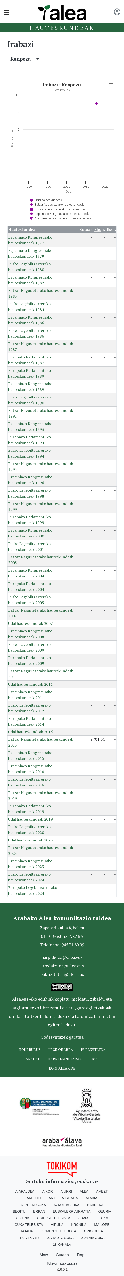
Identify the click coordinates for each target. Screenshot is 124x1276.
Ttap (80, 1255)
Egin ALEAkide (62, 1068)
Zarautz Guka (60, 1238)
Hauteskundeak (62, 27)
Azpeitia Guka (33, 1205)
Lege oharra (60, 1049)
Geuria (104, 1211)
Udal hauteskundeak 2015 (30, 731)
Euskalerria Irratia (71, 1211)
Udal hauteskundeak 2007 (30, 623)
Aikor (47, 1191)
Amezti (102, 1191)
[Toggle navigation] (6, 12)
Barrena (95, 1205)
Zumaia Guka (93, 1238)
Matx (44, 1255)
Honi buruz (30, 1049)
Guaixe (84, 1218)
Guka (103, 1218)
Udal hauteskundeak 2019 (30, 819)
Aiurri (66, 1191)
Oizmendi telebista (58, 1231)
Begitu (19, 1211)
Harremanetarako (66, 1059)
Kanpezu (25, 59)
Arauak (33, 1059)
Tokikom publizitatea (62, 1263)
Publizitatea (93, 1049)
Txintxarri (29, 1238)
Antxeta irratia (63, 1198)
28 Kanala (62, 1244)
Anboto (34, 1198)
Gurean (62, 1255)
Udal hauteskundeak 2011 (30, 684)
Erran (39, 1211)
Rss (95, 1059)
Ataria (92, 1198)
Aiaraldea (25, 1191)
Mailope (101, 1225)
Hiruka (57, 1225)
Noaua (27, 1231)
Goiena (22, 1218)
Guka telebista (29, 1225)
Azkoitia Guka (66, 1205)
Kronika (78, 1225)
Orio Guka (93, 1231)
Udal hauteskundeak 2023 (30, 840)
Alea (84, 1191)
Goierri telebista (53, 1218)
